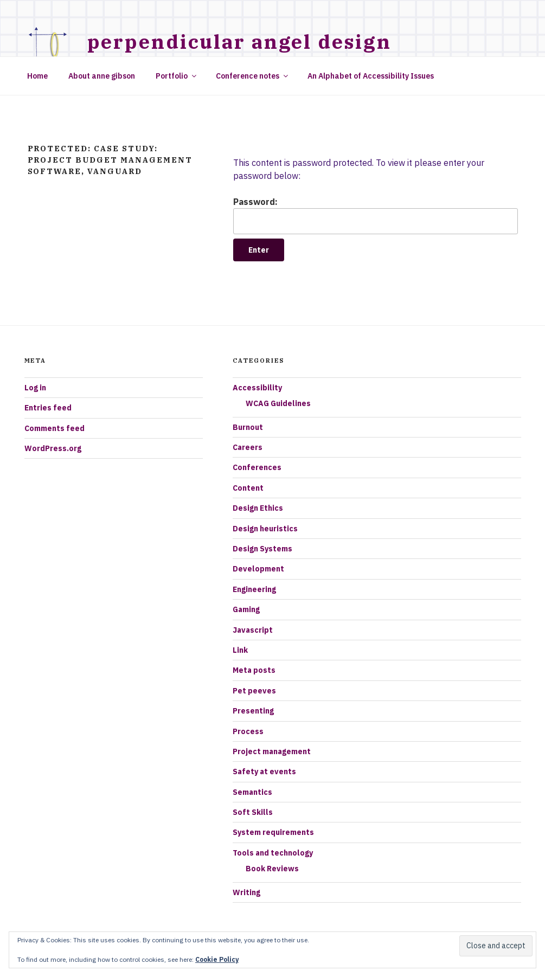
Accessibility (257, 388)
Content (248, 488)
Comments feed (54, 428)
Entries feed (48, 408)
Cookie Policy (217, 959)
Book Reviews (272, 868)
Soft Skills (253, 812)
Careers (247, 447)
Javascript (253, 630)
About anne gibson (101, 76)
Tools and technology (273, 853)
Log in (35, 388)
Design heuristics (265, 529)
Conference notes (253, 76)
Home (37, 76)
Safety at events (264, 771)
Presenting (253, 711)
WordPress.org (52, 448)
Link (240, 650)
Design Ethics (258, 508)
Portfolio (177, 76)
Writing (246, 892)
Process (248, 731)
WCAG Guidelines (278, 403)
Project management (272, 751)
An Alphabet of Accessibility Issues (370, 76)
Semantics (252, 792)
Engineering (254, 589)
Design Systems (262, 549)
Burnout (248, 427)
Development (258, 569)
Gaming (246, 609)
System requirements (273, 832)
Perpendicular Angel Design (239, 41)
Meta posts (254, 670)
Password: (375, 215)
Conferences (257, 467)
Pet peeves (254, 691)
